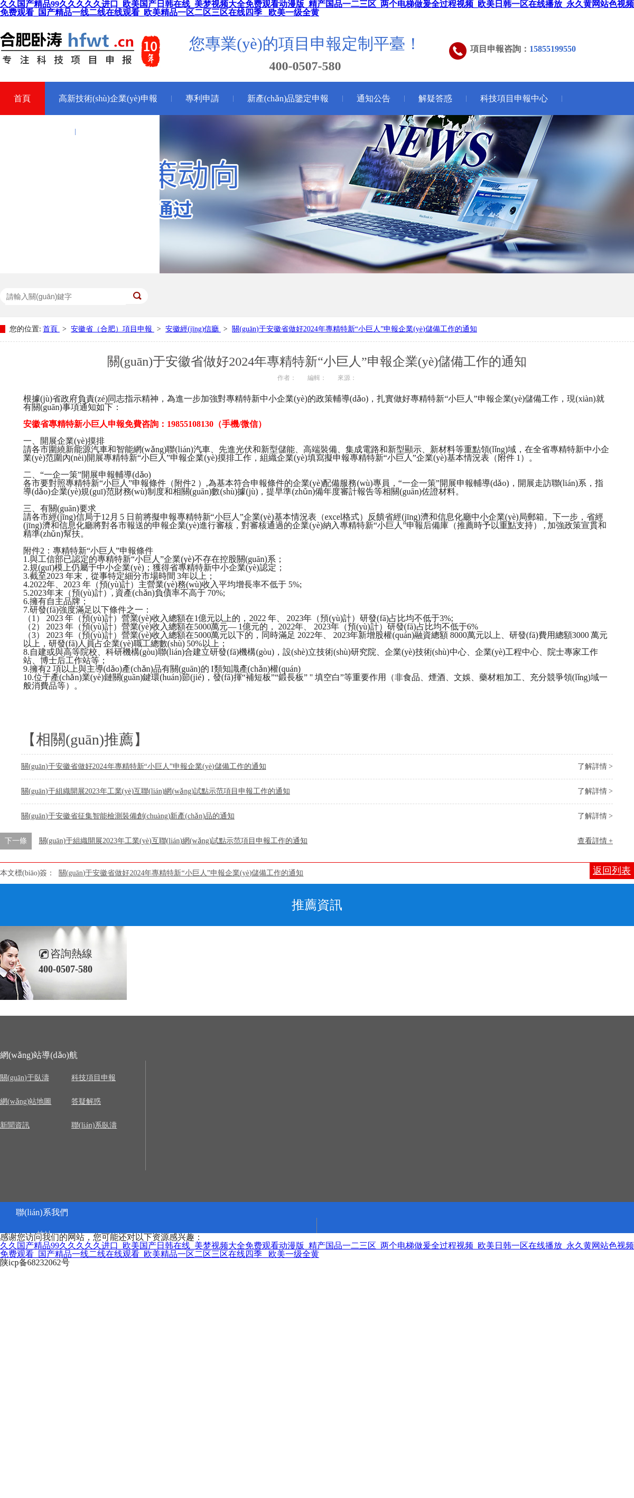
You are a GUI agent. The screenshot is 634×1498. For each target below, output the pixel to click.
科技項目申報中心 (514, 98)
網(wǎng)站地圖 (25, 1101)
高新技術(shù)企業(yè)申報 (108, 98)
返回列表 (612, 870)
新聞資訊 (15, 1125)
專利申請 (202, 98)
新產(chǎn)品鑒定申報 (288, 98)
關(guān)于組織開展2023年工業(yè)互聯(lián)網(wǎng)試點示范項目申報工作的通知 (155, 791)
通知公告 (373, 98)
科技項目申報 (93, 1078)
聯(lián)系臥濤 (94, 1125)
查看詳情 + (595, 841)
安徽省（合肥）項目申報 (112, 329)
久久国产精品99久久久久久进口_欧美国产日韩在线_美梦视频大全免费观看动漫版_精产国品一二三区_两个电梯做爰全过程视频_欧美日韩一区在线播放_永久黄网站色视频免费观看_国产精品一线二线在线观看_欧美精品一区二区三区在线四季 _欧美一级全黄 (317, 1249)
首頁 (51, 329)
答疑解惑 (86, 1101)
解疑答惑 (435, 98)
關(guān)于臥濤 (117, 131)
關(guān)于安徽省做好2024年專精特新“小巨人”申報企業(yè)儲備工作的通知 (354, 329)
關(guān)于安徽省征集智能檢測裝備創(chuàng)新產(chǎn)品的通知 (128, 816)
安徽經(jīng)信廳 (193, 329)
